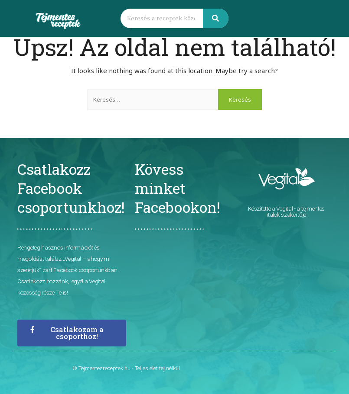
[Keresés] (215, 18)
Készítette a (262, 208)
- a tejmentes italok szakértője (296, 211)
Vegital (284, 208)
